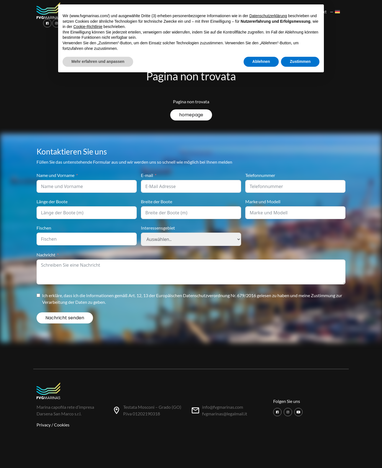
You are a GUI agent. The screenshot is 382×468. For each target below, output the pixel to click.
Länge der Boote (52, 201)
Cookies (61, 424)
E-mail (147, 175)
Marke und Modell (262, 201)
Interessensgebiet (158, 227)
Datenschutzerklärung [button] (268, 16)
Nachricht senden (64, 318)
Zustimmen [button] (300, 61)
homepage (191, 115)
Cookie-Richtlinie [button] (87, 26)
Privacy (44, 424)
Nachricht (46, 254)
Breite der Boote (156, 201)
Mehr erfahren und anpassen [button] (97, 61)
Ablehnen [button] (261, 61)
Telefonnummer (260, 175)
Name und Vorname (55, 175)
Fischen (44, 227)
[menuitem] (338, 12)
